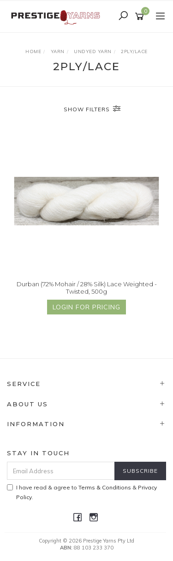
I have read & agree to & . (82, 492)
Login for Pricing (86, 307)
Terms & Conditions (104, 487)
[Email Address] (61, 471)
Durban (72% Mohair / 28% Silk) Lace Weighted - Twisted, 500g (87, 287)
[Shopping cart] (141, 16)
